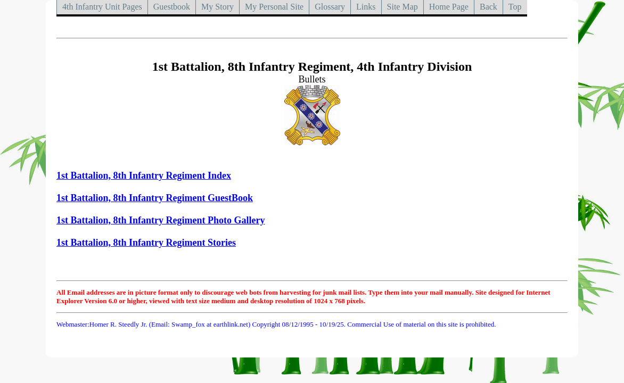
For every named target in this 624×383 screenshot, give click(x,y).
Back (488, 6)
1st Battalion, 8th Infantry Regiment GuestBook (154, 198)
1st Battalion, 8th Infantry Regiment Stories (146, 242)
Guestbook (171, 6)
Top (515, 6)
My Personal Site (274, 6)
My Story (217, 6)
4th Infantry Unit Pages (102, 6)
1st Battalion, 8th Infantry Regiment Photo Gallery (160, 220)
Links (365, 6)
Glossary (330, 6)
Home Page (449, 6)
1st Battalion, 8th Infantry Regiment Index (143, 175)
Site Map (402, 6)
